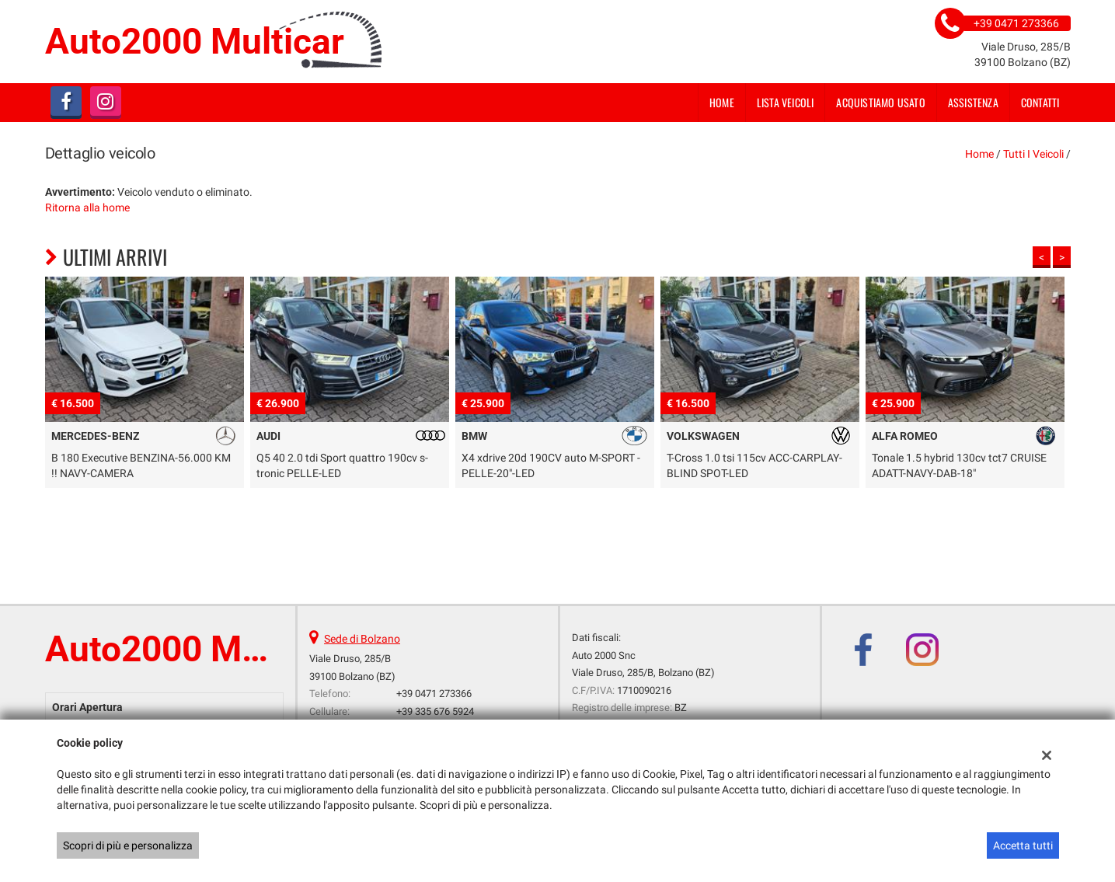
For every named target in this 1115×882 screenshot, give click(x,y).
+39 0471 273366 (434, 693)
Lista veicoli (785, 102)
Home (721, 102)
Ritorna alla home (87, 207)
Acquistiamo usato (880, 102)
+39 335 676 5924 (435, 711)
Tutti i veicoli (1033, 154)
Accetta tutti (1023, 845)
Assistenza (973, 102)
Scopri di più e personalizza (128, 845)
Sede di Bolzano (362, 639)
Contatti (1040, 102)
